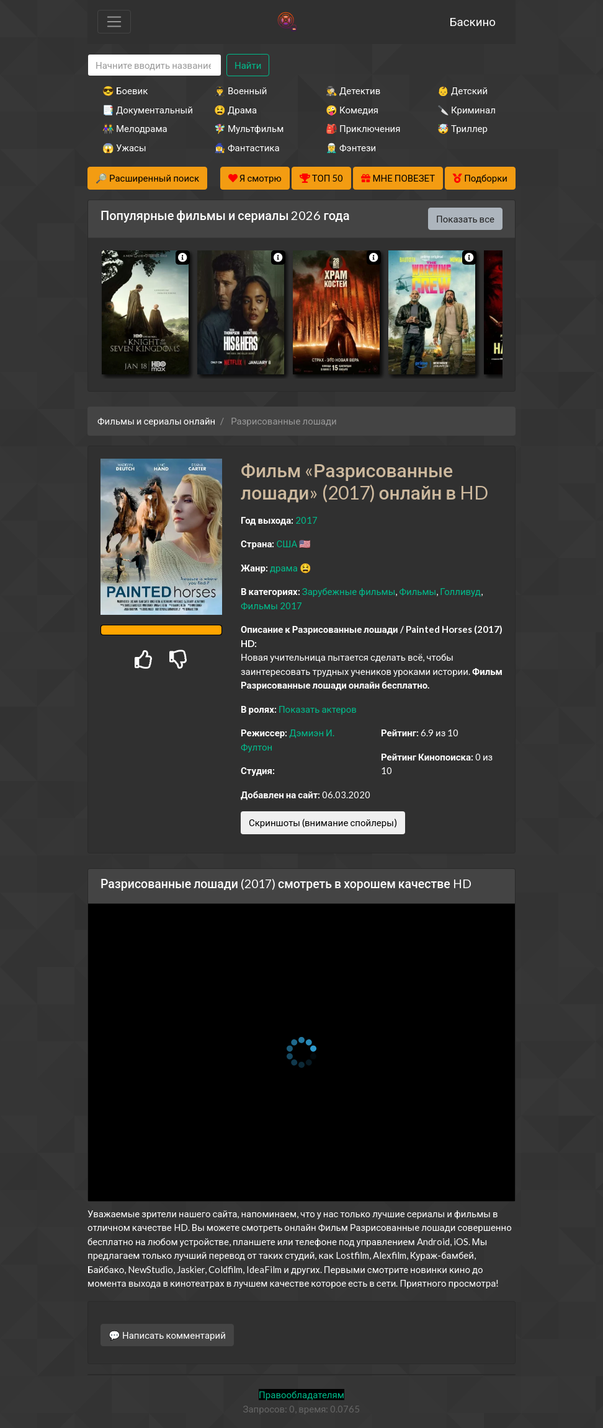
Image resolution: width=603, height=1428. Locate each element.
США (286, 543)
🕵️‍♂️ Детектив (353, 90)
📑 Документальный (141, 109)
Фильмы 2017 (271, 605)
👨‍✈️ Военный (240, 90)
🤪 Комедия (352, 109)
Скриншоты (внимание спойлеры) (323, 822)
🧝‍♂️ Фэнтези (351, 147)
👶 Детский (462, 90)
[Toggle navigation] (114, 21)
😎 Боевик (125, 90)
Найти (247, 65)
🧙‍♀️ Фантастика (247, 147)
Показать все (465, 218)
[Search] (154, 65)
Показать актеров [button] (318, 709)
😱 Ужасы (124, 147)
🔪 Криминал (466, 109)
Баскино (473, 21)
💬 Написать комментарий (167, 1335)
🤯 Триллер (462, 128)
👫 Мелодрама (135, 128)
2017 (306, 520)
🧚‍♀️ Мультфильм (249, 128)
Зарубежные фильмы (349, 591)
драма (284, 567)
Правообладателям (301, 1394)
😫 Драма (235, 109)
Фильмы (417, 591)
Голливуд (460, 591)
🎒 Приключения (363, 128)
